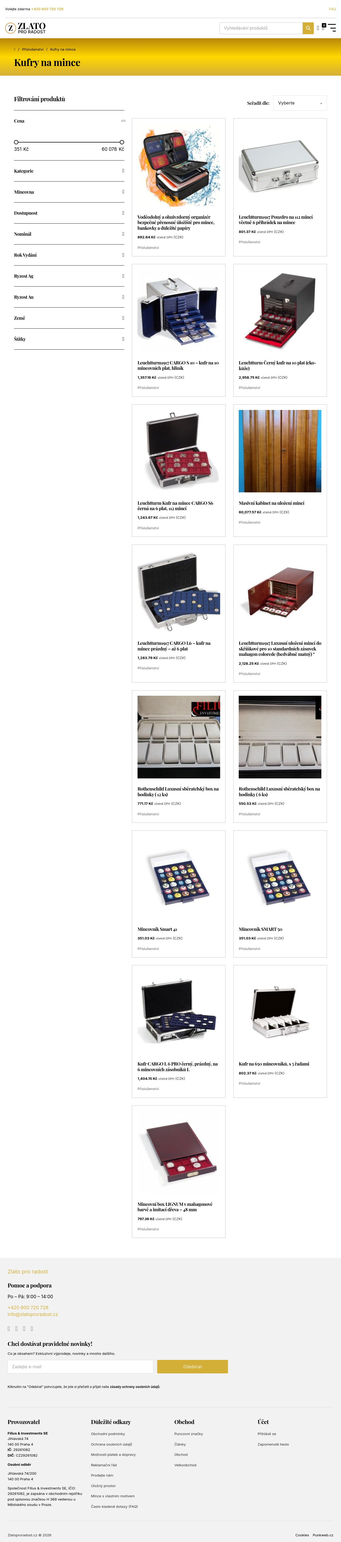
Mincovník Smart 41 (157, 927)
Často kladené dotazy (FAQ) (114, 1504)
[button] (69, 120)
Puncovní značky (188, 1432)
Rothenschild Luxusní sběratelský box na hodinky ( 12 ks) (178, 789)
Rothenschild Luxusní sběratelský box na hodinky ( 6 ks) (279, 789)
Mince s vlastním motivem (113, 1494)
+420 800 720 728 (47, 9)
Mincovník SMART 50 (260, 927)
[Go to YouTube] (9, 1327)
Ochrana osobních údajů (111, 1442)
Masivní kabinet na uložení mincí (271, 501)
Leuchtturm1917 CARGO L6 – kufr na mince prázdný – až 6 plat (174, 644)
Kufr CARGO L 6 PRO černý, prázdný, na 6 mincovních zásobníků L (178, 1064)
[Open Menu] (332, 28)
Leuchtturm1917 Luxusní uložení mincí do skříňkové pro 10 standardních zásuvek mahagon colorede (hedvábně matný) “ (280, 646)
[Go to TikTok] (32, 1327)
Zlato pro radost (28, 1269)
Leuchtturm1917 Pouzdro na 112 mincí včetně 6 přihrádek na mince (275, 218)
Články (180, 1442)
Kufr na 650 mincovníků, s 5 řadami (274, 1062)
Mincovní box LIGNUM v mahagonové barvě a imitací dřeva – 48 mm (175, 1204)
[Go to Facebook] (16, 1327)
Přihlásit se (267, 1432)
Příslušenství (33, 49)
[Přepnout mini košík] (323, 28)
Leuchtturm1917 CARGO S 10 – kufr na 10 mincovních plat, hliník (178, 363)
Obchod (181, 1453)
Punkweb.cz (323, 1533)
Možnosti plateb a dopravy (113, 1453)
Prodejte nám (102, 1473)
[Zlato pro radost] (25, 28)
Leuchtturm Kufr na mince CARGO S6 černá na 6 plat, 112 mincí (175, 503)
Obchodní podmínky (108, 1432)
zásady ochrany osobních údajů (134, 1385)
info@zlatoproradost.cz (33, 1312)
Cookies (302, 1533)
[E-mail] (80, 1365)
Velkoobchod (185, 1463)
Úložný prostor (103, 1484)
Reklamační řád (104, 1463)
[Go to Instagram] (24, 1327)
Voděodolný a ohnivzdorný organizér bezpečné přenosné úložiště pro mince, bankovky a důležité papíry (176, 220)
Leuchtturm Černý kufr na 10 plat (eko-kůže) (277, 363)
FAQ (332, 9)
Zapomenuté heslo (273, 1442)
